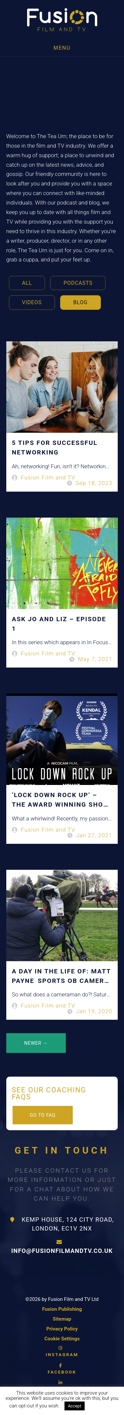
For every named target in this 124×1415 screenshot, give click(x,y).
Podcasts (77, 283)
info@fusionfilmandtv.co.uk (62, 1246)
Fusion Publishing (62, 1309)
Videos (32, 302)
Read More (103, 1406)
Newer (36, 1043)
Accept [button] (74, 1405)
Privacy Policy (62, 1329)
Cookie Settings (62, 1339)
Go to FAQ (43, 1115)
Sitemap (62, 1319)
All (27, 283)
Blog (80, 302)
